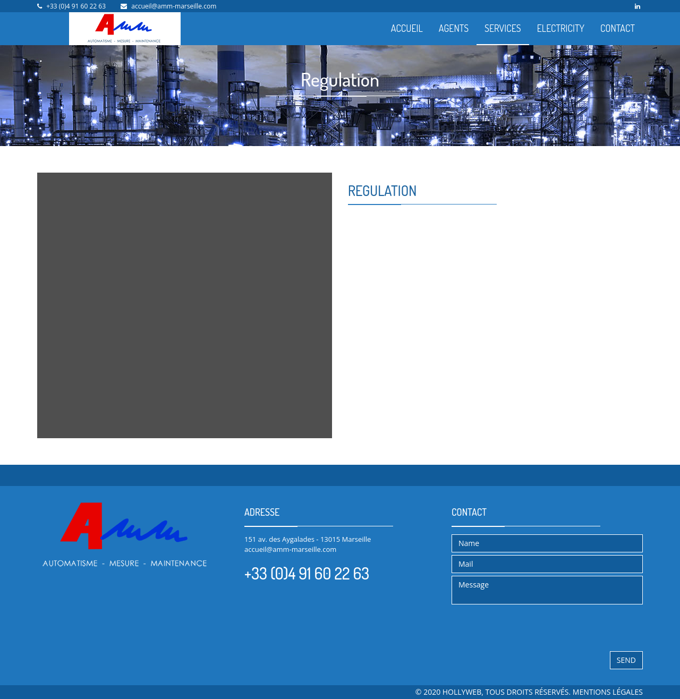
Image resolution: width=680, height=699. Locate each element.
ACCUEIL (407, 28)
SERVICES (502, 28)
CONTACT (617, 28)
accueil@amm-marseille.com (173, 6)
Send (626, 660)
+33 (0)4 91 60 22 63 (76, 6)
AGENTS (454, 28)
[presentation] (532, 628)
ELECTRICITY (560, 28)
